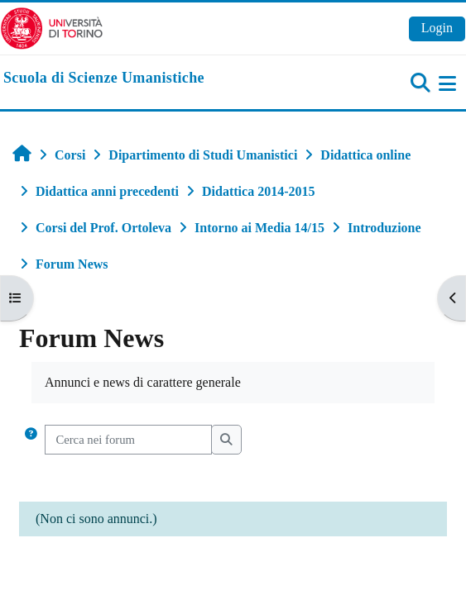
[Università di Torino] (51, 27)
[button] (30, 440)
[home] (103, 78)
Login (437, 28)
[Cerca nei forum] (128, 440)
